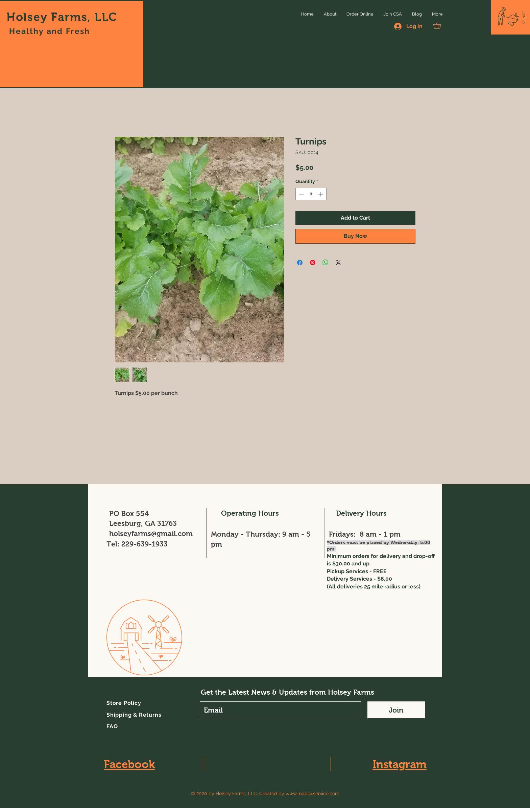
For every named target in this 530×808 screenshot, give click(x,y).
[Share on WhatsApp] (325, 263)
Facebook (129, 764)
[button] (524, 17)
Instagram (399, 764)
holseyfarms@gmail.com (151, 533)
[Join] (396, 709)
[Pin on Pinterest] (313, 263)
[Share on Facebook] (300, 263)
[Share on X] (338, 263)
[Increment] (321, 194)
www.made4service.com (312, 793)
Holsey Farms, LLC (61, 16)
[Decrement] (300, 194)
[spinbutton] (311, 194)
